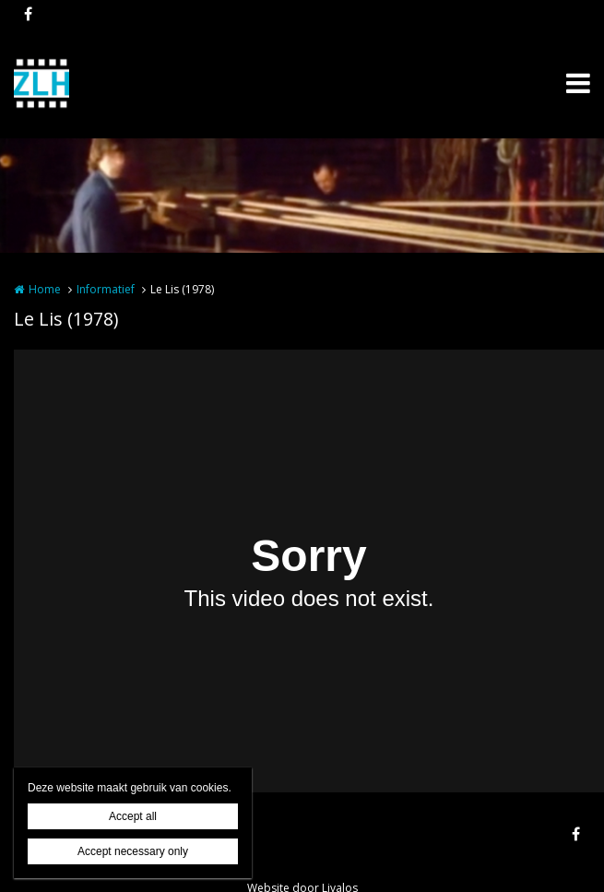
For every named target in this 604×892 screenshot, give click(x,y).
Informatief (106, 289)
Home (45, 289)
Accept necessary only (132, 851)
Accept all (133, 816)
